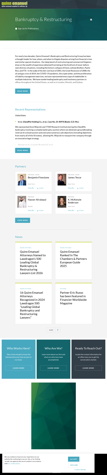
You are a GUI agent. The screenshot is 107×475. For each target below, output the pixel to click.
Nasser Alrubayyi (37, 199)
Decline (65, 463)
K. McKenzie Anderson (74, 201)
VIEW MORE (22, 220)
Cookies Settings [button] (58, 468)
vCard (40, 188)
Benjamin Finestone (38, 177)
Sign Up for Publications (27, 28)
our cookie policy (15, 468)
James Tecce (74, 177)
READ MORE (22, 91)
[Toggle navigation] (103, 4)
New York (31, 184)
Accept (51, 463)
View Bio (31, 188)
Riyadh (30, 206)
